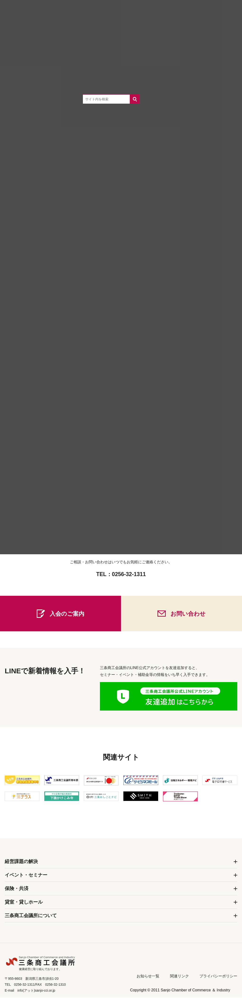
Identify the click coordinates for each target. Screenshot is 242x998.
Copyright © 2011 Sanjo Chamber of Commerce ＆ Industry (180, 991)
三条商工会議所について (31, 916)
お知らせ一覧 (148, 977)
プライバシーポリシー (218, 977)
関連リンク (179, 977)
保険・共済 (16, 889)
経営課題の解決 (21, 862)
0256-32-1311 (129, 575)
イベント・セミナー (26, 875)
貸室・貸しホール (24, 902)
